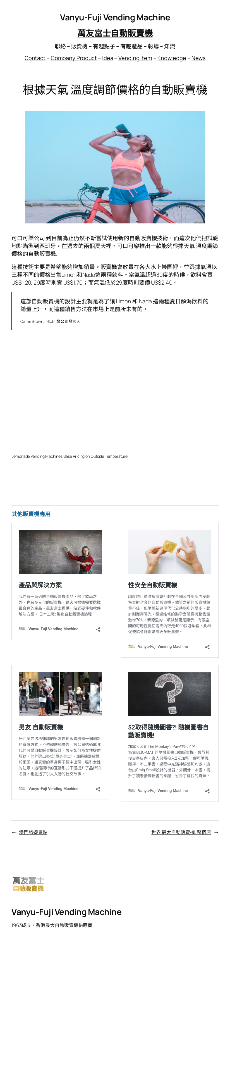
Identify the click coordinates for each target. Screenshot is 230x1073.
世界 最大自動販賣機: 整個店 (181, 832)
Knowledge (171, 58)
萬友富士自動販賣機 (114, 33)
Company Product (74, 58)
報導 (153, 46)
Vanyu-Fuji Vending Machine (115, 17)
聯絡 (60, 46)
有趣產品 (131, 46)
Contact (35, 58)
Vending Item (135, 58)
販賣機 (79, 46)
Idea (107, 58)
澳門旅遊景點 (33, 832)
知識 (169, 46)
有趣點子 (104, 46)
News (198, 58)
